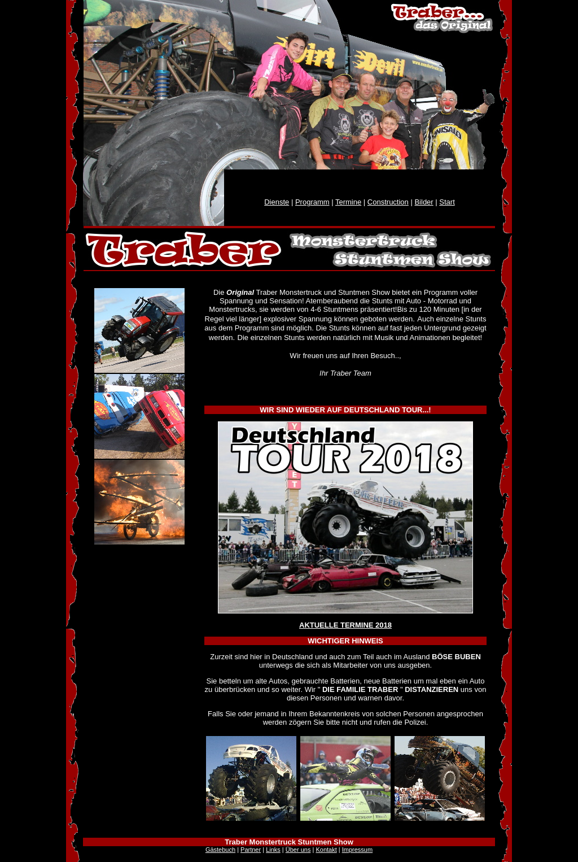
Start (446, 202)
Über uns (298, 849)
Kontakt (326, 849)
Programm (312, 202)
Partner (250, 849)
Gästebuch (220, 849)
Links (273, 849)
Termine (348, 202)
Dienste (276, 202)
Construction (388, 202)
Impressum (357, 849)
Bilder (423, 202)
